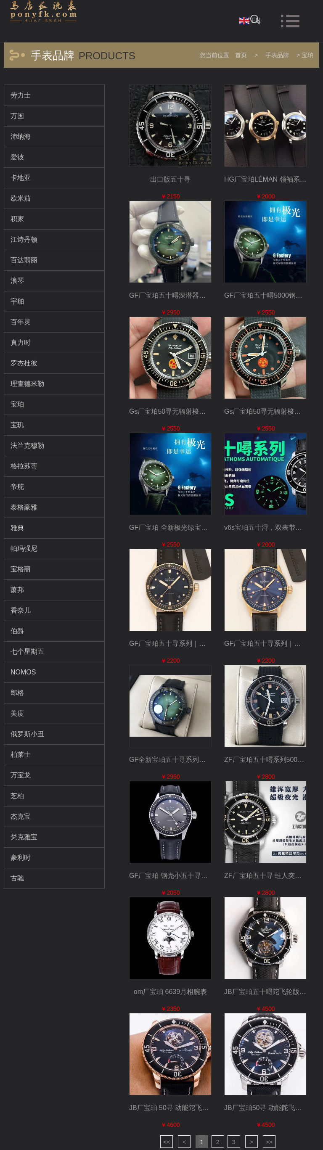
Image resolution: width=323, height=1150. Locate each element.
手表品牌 (277, 55)
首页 (241, 55)
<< (166, 1142)
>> (269, 1142)
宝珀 (307, 55)
